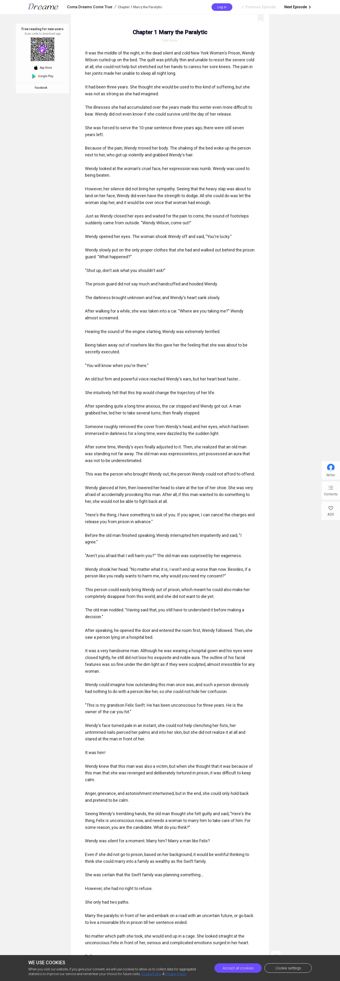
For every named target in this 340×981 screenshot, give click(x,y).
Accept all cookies (238, 968)
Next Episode (298, 7)
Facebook (42, 88)
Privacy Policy (175, 974)
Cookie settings (288, 968)
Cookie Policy (151, 974)
